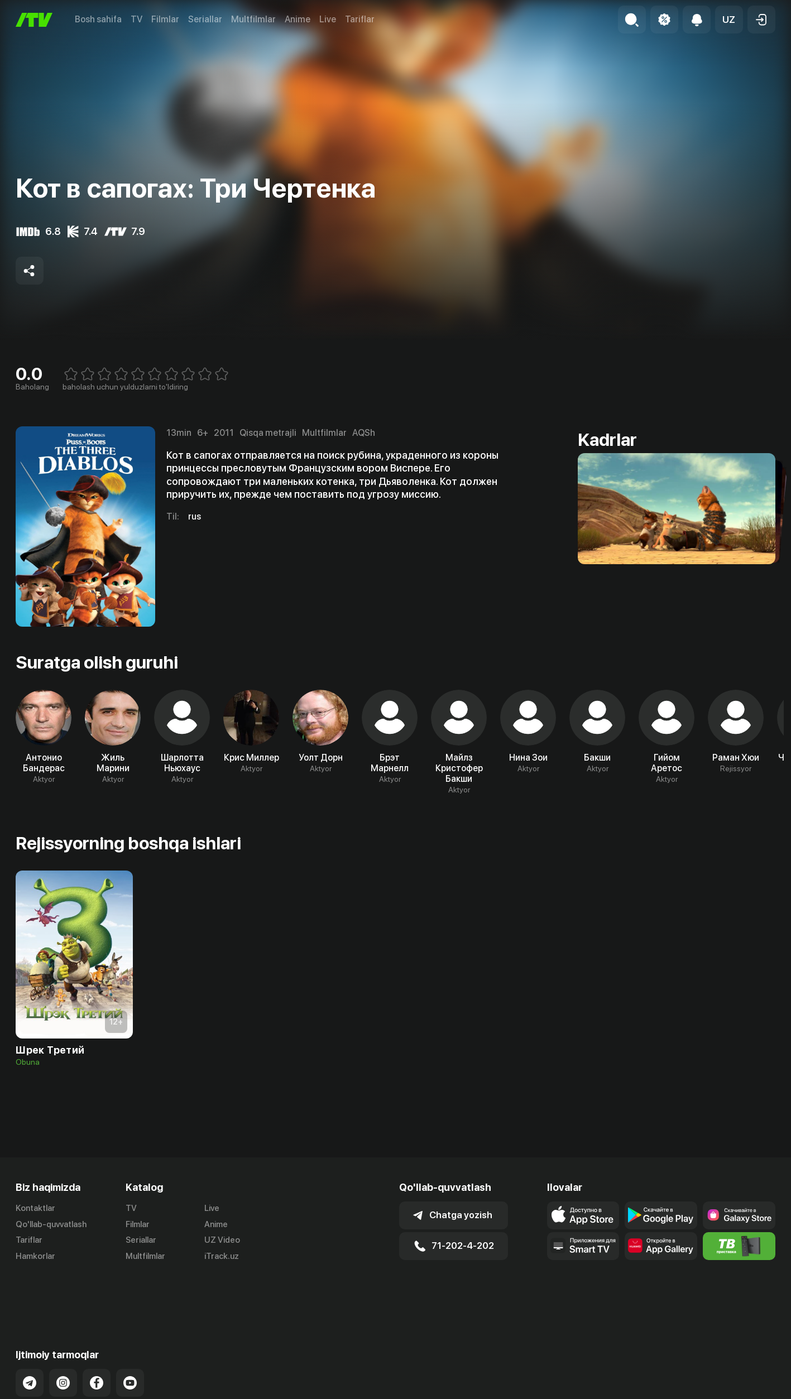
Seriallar (205, 19)
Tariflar (360, 19)
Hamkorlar (35, 1256)
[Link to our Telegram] (30, 1338)
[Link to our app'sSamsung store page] (739, 1215)
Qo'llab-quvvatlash (51, 1224)
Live (327, 19)
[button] (729, 19)
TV (136, 19)
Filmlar (165, 19)
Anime (297, 19)
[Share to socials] (30, 271)
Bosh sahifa (98, 19)
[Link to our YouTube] (130, 1338)
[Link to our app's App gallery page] (661, 1246)
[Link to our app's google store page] (661, 1215)
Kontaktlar (35, 1208)
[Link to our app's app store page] (583, 1215)
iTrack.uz (221, 1256)
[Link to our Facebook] (97, 1338)
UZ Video (222, 1240)
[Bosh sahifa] (34, 20)
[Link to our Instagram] (63, 1338)
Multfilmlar (253, 19)
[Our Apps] (583, 1246)
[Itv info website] (739, 1246)
